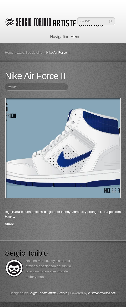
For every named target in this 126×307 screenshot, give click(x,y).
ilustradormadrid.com (102, 293)
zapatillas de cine (30, 52)
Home (9, 52)
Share (9, 224)
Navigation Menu (62, 37)
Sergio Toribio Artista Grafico (48, 293)
